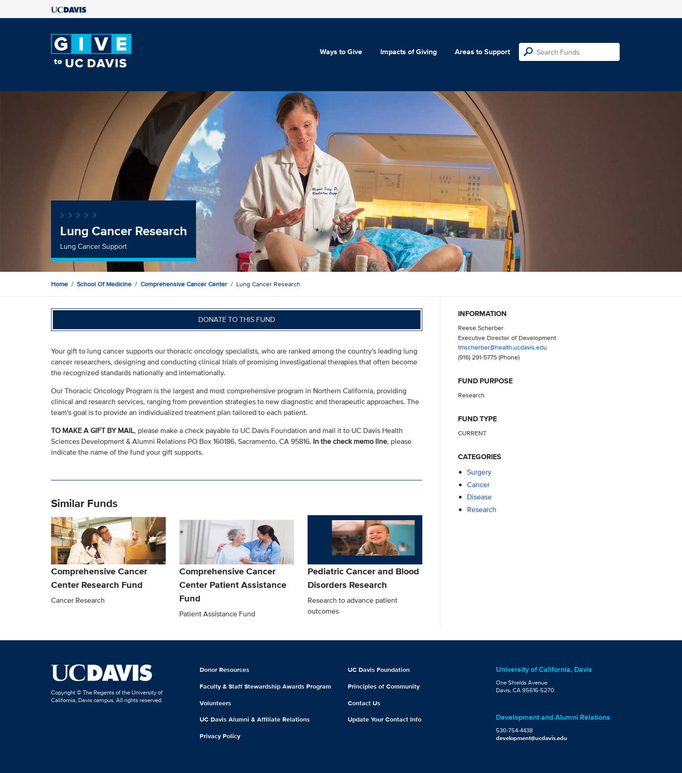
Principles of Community (384, 686)
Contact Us (364, 703)
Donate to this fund (236, 319)
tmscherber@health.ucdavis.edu (502, 347)
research (481, 509)
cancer (478, 485)
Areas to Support (482, 52)
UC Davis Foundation (379, 669)
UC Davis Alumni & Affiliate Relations (255, 719)
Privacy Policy (220, 735)
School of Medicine (104, 284)
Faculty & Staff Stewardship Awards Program (265, 686)
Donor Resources (224, 669)
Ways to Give (341, 52)
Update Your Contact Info (384, 719)
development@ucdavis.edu (531, 738)
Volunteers (215, 703)
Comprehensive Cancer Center (183, 284)
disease (479, 497)
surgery (479, 472)
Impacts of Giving (408, 52)
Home (59, 284)
